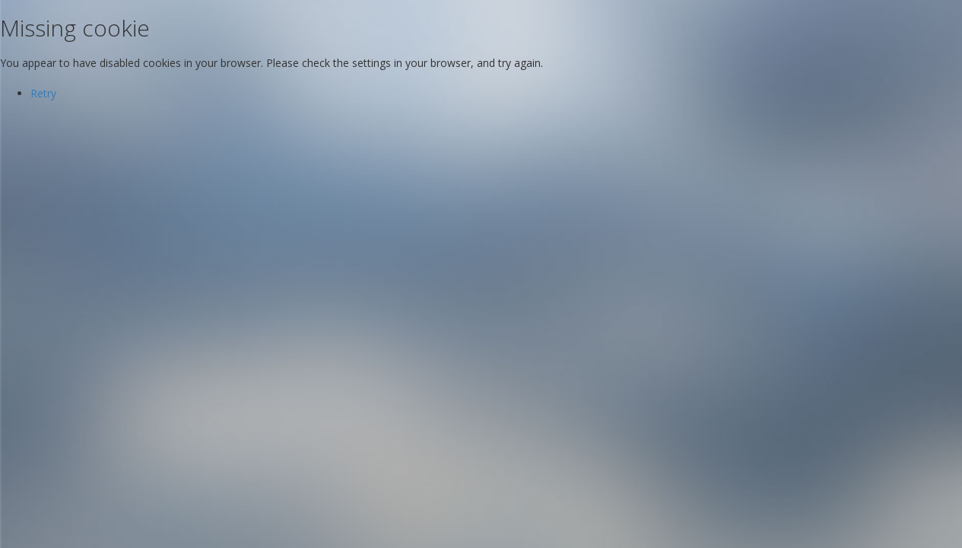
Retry (43, 93)
